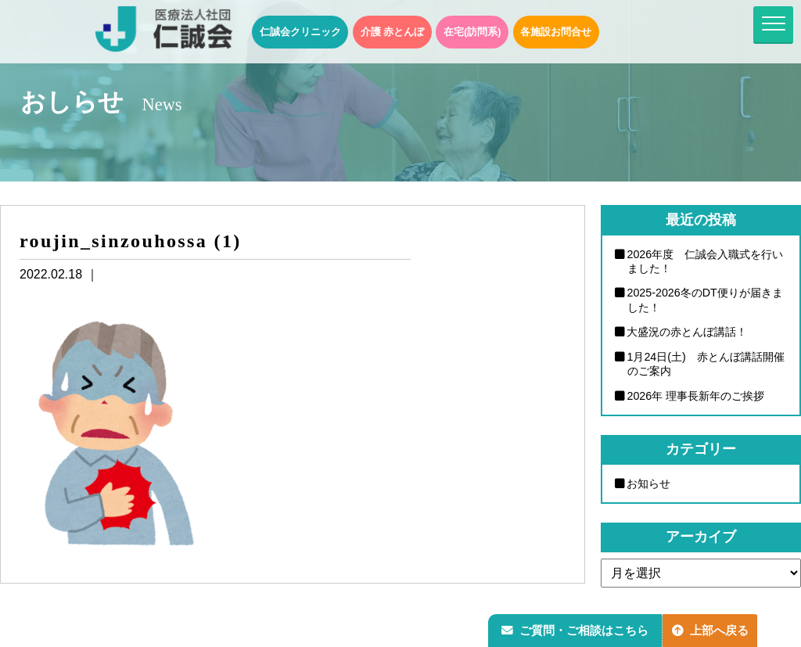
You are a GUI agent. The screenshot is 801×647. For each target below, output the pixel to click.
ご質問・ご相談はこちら (576, 628)
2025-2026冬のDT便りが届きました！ (705, 301)
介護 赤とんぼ (393, 32)
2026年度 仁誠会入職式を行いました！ (705, 261)
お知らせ (649, 484)
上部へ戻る (714, 628)
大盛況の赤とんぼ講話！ (687, 332)
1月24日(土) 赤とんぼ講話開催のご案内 (706, 364)
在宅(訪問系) (472, 32)
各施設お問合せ (555, 32)
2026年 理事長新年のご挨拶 (696, 396)
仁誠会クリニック (300, 32)
